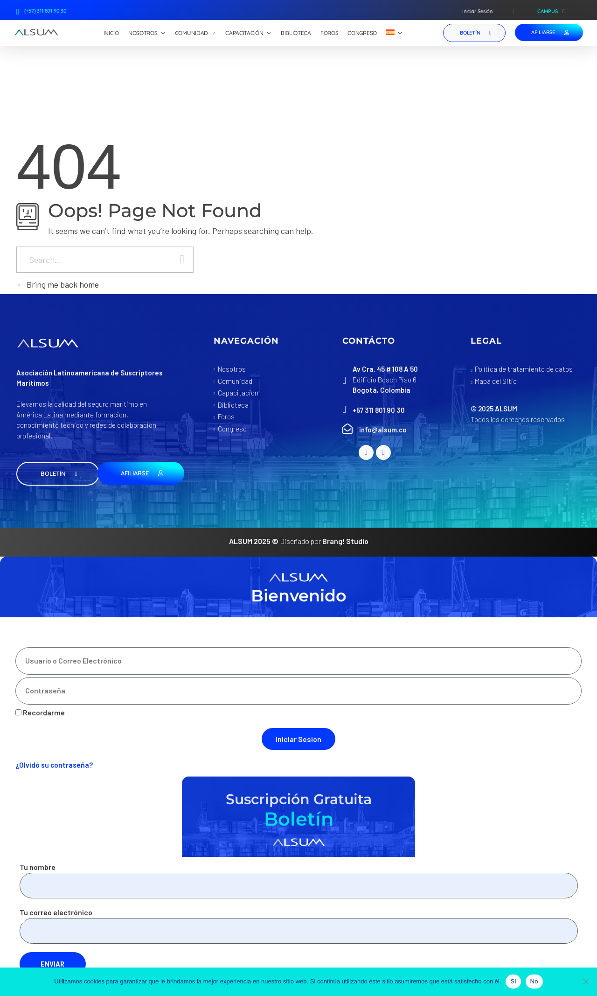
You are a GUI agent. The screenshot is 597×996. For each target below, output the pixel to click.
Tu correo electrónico (299, 926)
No (534, 981)
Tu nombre (299, 880)
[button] (57, 474)
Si (513, 981)
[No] (585, 981)
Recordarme (40, 712)
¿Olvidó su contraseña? (54, 765)
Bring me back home (57, 284)
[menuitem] (394, 33)
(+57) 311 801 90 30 (45, 10)
